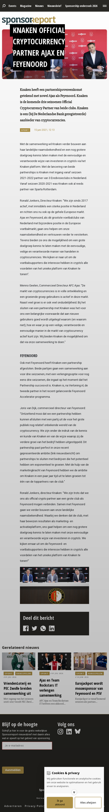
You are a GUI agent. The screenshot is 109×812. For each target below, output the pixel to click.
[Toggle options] (74, 792)
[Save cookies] (60, 802)
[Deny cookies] (88, 802)
